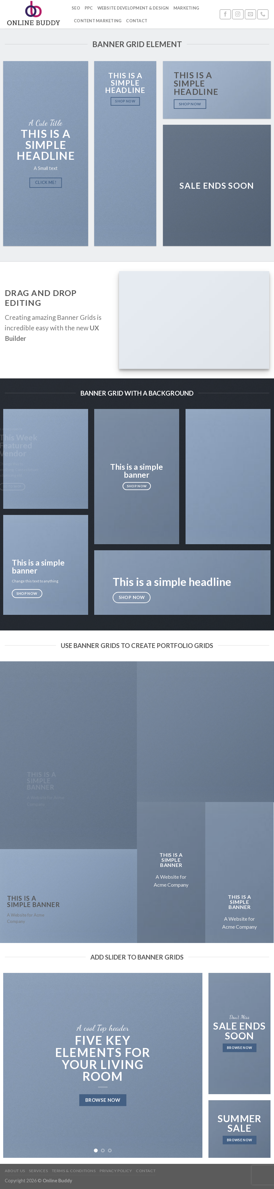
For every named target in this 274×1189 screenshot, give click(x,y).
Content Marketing (98, 20)
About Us (15, 1170)
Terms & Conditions (74, 1170)
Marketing (186, 8)
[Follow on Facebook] (225, 14)
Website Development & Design (133, 8)
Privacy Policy (116, 1170)
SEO (76, 8)
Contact (136, 20)
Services (38, 1170)
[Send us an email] (250, 14)
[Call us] (263, 14)
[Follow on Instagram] (237, 14)
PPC (89, 8)
